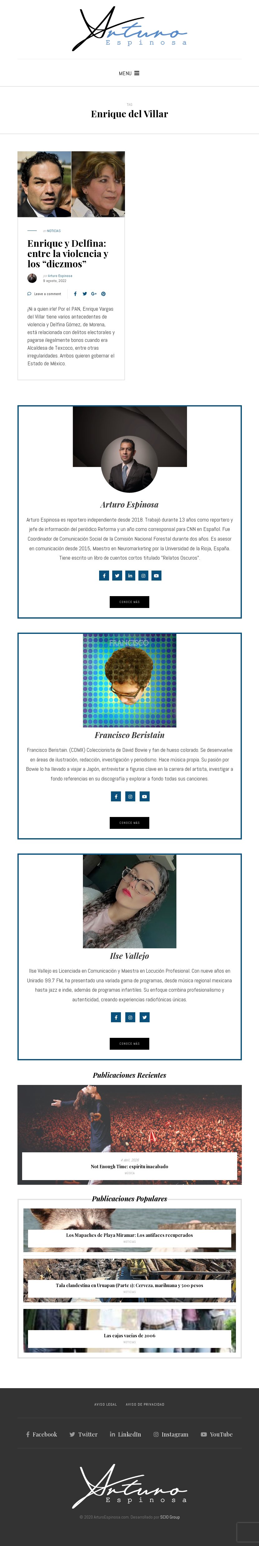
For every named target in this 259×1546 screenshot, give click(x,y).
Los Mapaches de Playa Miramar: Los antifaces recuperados (129, 1235)
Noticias (54, 230)
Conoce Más (129, 602)
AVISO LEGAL (105, 1404)
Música (130, 1173)
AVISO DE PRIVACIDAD (145, 1404)
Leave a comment (47, 293)
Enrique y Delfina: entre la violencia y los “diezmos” (67, 253)
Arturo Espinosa (60, 275)
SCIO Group (170, 1517)
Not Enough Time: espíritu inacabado (129, 1166)
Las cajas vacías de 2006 (130, 1336)
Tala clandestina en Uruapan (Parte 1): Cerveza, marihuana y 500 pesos (129, 1285)
